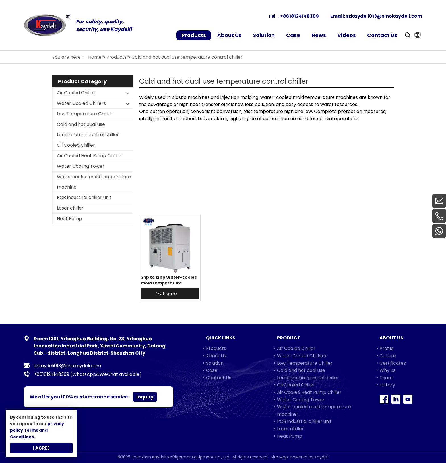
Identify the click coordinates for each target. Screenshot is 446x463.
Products (216, 348)
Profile (386, 348)
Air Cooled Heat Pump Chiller (89, 155)
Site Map (279, 457)
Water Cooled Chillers (81, 103)
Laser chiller (70, 208)
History (387, 385)
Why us (387, 370)
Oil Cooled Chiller (76, 145)
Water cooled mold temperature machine (94, 181)
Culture (387, 356)
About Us (216, 356)
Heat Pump (69, 218)
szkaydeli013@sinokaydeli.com (67, 365)
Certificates (392, 363)
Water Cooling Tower (80, 166)
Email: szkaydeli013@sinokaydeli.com (376, 16)
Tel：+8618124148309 (293, 16)
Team (386, 377)
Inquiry (145, 397)
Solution (215, 363)
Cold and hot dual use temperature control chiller (88, 129)
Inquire (170, 293)
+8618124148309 (51, 374)
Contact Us (218, 377)
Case (211, 370)
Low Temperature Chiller (84, 113)
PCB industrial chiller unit (84, 197)
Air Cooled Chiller (76, 92)
